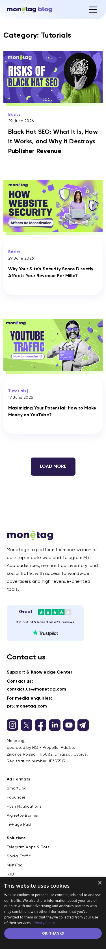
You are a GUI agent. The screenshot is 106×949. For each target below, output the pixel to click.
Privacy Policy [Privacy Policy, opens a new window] (44, 922)
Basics (14, 115)
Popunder (16, 797)
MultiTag (15, 865)
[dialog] (53, 913)
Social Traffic (19, 856)
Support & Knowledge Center (39, 672)
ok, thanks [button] (53, 933)
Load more (53, 466)
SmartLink (16, 788)
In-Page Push (20, 825)
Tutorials (17, 391)
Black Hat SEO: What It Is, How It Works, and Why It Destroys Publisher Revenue (53, 141)
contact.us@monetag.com (36, 689)
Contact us (26, 657)
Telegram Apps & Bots (28, 847)
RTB (10, 874)
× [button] (100, 883)
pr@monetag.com (27, 706)
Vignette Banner (22, 816)
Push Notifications (24, 806)
